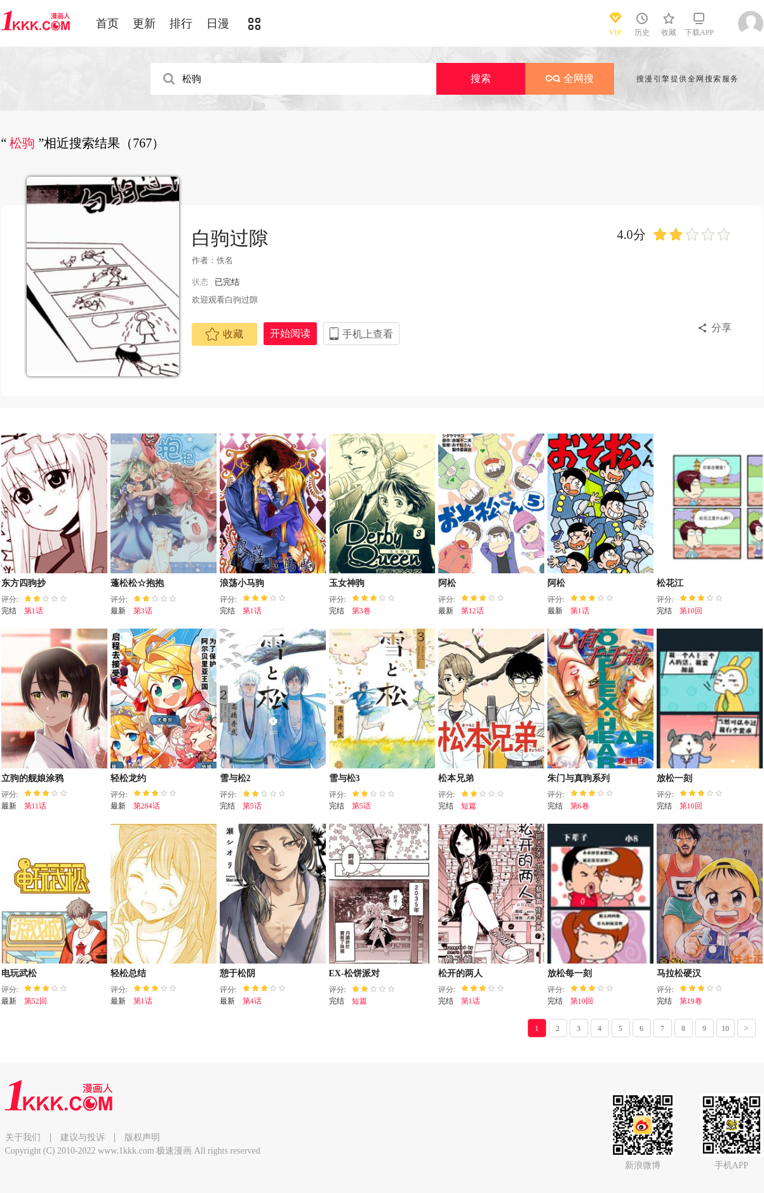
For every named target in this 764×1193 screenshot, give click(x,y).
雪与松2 (235, 778)
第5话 (252, 805)
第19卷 (691, 1001)
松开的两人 (460, 973)
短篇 (468, 805)
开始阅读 (290, 333)
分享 (721, 327)
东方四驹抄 (23, 583)
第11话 (35, 805)
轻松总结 (128, 973)
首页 (107, 23)
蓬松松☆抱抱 (137, 583)
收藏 (224, 334)
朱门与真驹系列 (578, 778)
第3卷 (361, 610)
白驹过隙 (230, 238)
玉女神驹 (347, 583)
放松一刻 (674, 778)
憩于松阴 (237, 973)
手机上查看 (367, 334)
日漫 (217, 23)
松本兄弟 (456, 778)
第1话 (33, 610)
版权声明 (142, 1137)
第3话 (142, 610)
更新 (144, 23)
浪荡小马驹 (242, 583)
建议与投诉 (82, 1137)
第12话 (472, 610)
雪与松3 (344, 778)
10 (725, 1028)
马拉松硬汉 (679, 973)
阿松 (447, 583)
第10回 (691, 610)
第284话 (146, 805)
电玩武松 (19, 973)
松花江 (670, 583)
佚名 (225, 260)
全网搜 (570, 78)
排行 (181, 23)
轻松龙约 (128, 778)
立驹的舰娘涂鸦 (32, 778)
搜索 (481, 78)
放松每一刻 (569, 973)
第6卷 (579, 805)
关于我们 (23, 1137)
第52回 (35, 1001)
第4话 (252, 1001)
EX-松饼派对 (354, 973)
